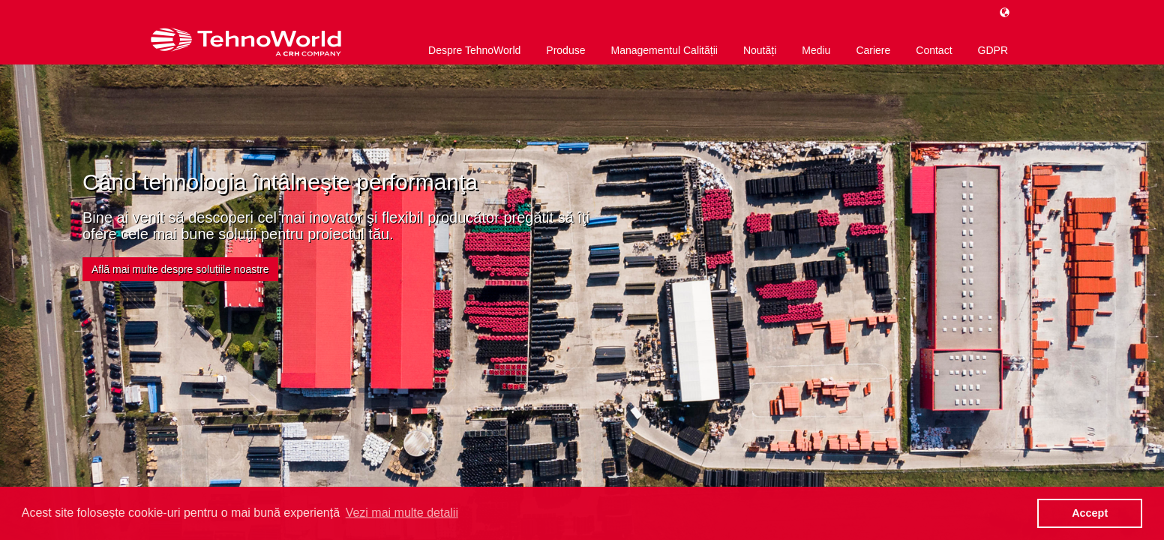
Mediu (816, 50)
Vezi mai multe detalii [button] (402, 512)
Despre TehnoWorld (474, 50)
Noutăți (759, 50)
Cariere (873, 50)
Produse (565, 50)
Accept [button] (1090, 513)
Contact (934, 50)
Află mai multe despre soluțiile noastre (180, 269)
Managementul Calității (663, 50)
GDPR (993, 50)
